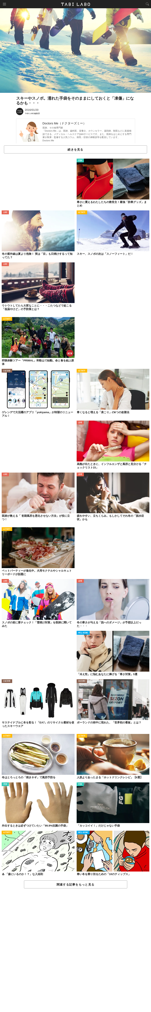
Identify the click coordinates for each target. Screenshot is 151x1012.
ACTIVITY (82, 212)
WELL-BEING (83, 633)
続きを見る (75, 149)
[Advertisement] (75, 950)
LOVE (5, 212)
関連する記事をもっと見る (75, 884)
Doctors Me (48, 140)
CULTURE (7, 371)
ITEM (80, 161)
